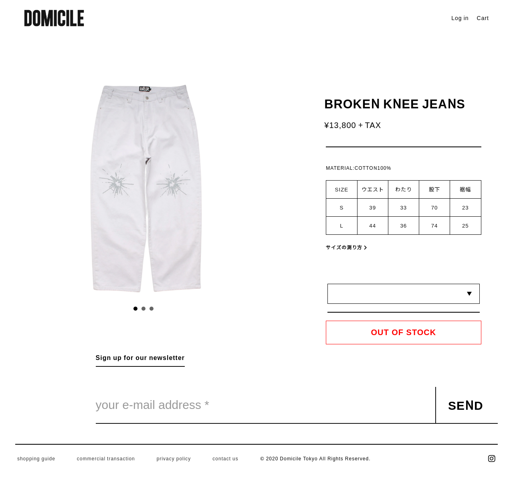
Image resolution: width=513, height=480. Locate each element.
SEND (465, 404)
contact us (225, 458)
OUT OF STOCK (403, 332)
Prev (90, 185)
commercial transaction (106, 458)
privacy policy (174, 458)
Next (195, 185)
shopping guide (36, 458)
